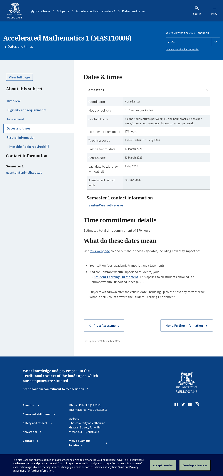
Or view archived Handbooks (182, 49)
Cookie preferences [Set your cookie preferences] (194, 465)
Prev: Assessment (106, 325)
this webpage (100, 251)
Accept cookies (163, 465)
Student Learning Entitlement (116, 277)
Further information (21, 137)
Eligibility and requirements (26, 110)
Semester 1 (95, 90)
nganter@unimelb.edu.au (24, 172)
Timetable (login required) (32, 148)
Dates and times (18, 128)
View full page (19, 77)
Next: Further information (184, 325)
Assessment (15, 119)
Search (197, 10)
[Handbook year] (193, 42)
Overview (13, 101)
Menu (214, 10)
